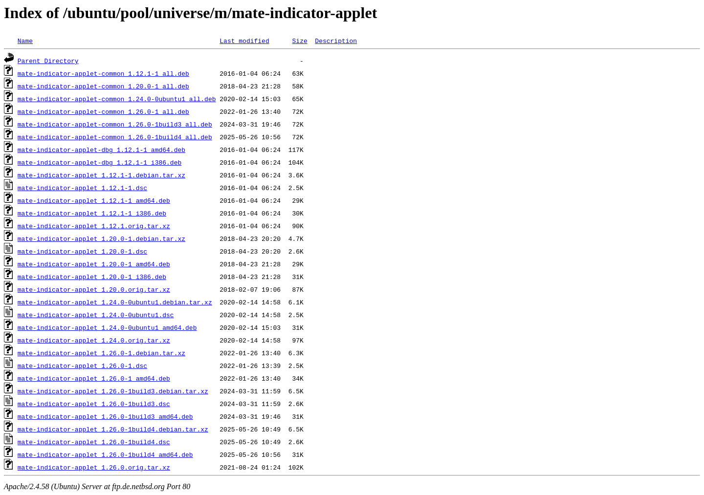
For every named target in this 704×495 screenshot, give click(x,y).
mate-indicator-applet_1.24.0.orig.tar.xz (94, 340)
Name (25, 40)
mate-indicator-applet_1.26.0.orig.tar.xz (94, 467)
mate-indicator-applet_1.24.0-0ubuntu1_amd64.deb (107, 327)
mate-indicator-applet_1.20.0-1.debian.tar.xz (101, 238)
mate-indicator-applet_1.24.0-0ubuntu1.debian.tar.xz (115, 302)
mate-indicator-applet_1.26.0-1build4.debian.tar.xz (113, 429)
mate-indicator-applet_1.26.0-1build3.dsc (94, 403)
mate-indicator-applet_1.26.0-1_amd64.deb (94, 378)
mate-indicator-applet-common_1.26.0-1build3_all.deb (115, 124)
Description (336, 40)
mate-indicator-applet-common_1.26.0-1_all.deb (103, 111)
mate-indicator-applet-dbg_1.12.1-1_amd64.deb (101, 149)
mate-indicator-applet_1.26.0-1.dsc (82, 365)
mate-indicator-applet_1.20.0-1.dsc (82, 251)
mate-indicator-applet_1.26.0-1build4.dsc (94, 441)
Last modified (244, 40)
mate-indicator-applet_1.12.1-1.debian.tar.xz (101, 175)
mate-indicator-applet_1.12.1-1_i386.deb (92, 213)
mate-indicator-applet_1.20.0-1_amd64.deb (94, 263)
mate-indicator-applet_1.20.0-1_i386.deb (92, 276)
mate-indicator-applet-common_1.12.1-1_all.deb (103, 73)
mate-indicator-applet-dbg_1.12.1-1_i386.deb (99, 162)
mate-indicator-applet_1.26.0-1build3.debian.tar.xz (113, 391)
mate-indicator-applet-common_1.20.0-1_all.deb (103, 86)
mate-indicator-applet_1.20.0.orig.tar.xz (94, 289)
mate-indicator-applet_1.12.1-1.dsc (82, 187)
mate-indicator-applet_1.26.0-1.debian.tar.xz (101, 352)
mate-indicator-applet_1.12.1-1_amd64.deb (94, 200)
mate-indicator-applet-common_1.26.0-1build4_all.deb (115, 136)
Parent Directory (48, 60)
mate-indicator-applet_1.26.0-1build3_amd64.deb (105, 416)
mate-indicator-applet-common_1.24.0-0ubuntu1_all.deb (117, 98)
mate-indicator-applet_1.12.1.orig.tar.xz (94, 225)
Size (299, 40)
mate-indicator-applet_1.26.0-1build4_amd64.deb (105, 454)
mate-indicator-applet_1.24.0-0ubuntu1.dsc (96, 314)
